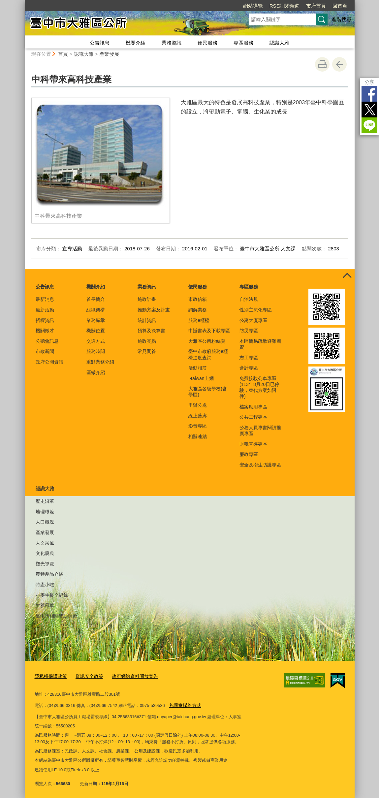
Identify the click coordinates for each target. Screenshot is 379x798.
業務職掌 (95, 320)
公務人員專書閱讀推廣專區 (260, 430)
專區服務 (243, 43)
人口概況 (45, 522)
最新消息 (45, 299)
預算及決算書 (151, 330)
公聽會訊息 (47, 341)
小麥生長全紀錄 (52, 595)
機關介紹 (135, 43)
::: (22, 3)
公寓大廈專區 (253, 320)
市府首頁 (316, 6)
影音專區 (197, 426)
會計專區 (248, 367)
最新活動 (45, 309)
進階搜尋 (341, 19)
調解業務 (197, 309)
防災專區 (248, 330)
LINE (369, 125)
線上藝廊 (197, 415)
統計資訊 (147, 320)
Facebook (369, 94)
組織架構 (95, 309)
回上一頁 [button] (339, 64)
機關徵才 (45, 330)
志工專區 (248, 357)
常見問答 (147, 351)
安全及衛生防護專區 (260, 464)
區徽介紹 (95, 372)
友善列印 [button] (322, 64)
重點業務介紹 (100, 362)
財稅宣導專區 (253, 444)
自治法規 (248, 299)
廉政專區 (248, 454)
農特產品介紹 (49, 574)
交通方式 (95, 341)
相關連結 (197, 436)
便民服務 (207, 43)
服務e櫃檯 (198, 320)
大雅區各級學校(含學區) (207, 391)
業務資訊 (171, 43)
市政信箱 (197, 299)
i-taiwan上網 (200, 378)
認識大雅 (279, 43)
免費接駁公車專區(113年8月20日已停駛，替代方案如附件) (259, 387)
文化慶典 (45, 553)
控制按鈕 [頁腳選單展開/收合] (347, 276)
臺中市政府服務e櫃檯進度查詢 (208, 354)
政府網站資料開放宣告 (129, 676)
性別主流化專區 (255, 309)
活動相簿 (197, 367)
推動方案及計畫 (154, 309)
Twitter (369, 109)
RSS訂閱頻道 (284, 6)
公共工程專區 (253, 417)
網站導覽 (253, 6)
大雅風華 (45, 605)
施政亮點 (147, 341)
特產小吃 (45, 584)
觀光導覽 (45, 563)
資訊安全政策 (86, 676)
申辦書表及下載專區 (209, 330)
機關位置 (95, 330)
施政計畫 (147, 299)
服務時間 (95, 351)
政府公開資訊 (49, 362)
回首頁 (339, 6)
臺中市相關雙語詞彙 (56, 616)
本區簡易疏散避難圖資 (260, 344)
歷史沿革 (45, 501)
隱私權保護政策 (50, 676)
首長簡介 (95, 299)
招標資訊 (45, 320)
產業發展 (109, 54)
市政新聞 (45, 351)
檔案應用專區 (253, 406)
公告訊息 (100, 43)
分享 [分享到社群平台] (369, 82)
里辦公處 (197, 405)
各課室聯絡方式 (184, 703)
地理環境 (45, 511)
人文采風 (45, 543)
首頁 (63, 54)
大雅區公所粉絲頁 (206, 341)
